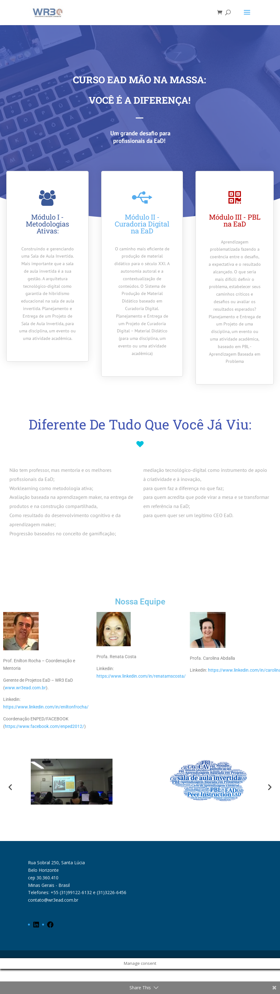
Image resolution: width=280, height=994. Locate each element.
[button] (10, 787)
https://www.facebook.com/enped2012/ (44, 726)
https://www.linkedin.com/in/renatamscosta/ (141, 676)
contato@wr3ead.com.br (53, 900)
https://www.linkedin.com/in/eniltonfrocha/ (46, 706)
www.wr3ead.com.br (25, 687)
